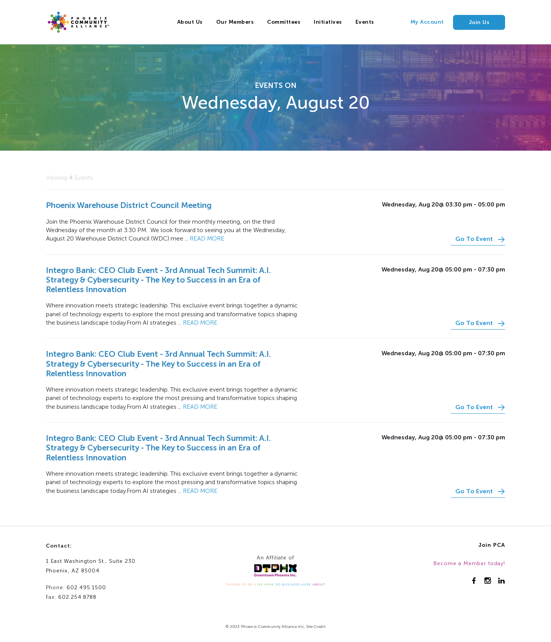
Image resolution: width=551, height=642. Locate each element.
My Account (427, 22)
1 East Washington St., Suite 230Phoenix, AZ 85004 (90, 566)
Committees (283, 22)
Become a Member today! (469, 563)
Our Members (235, 22)
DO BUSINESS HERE (293, 584)
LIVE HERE (264, 584)
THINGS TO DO (239, 584)
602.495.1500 (86, 587)
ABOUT (319, 584)
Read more (207, 238)
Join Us (479, 22)
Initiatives (328, 22)
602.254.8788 (77, 597)
